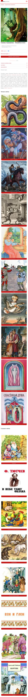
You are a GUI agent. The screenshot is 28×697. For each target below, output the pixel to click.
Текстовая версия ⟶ (5, 53)
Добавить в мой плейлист (14, 56)
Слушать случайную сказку (6, 63)
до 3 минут (3, 65)
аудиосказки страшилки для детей (13, 74)
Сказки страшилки (8, 88)
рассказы (5, 1)
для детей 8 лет (4, 67)
